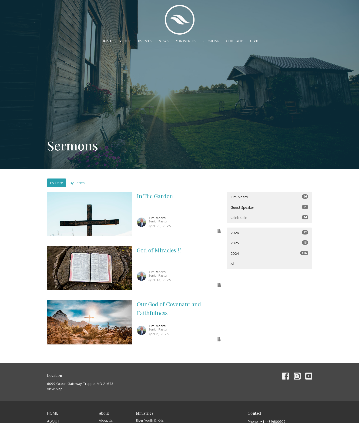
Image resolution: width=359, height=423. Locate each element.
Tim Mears (270, 196)
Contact (234, 41)
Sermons (210, 41)
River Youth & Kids (150, 420)
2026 (270, 232)
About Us (106, 420)
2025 (270, 242)
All (232, 263)
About (125, 41)
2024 (270, 253)
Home (106, 41)
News (163, 41)
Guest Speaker (270, 207)
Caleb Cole (270, 217)
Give (254, 41)
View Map (55, 389)
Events (144, 41)
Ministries (185, 41)
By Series (77, 182)
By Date (56, 182)
